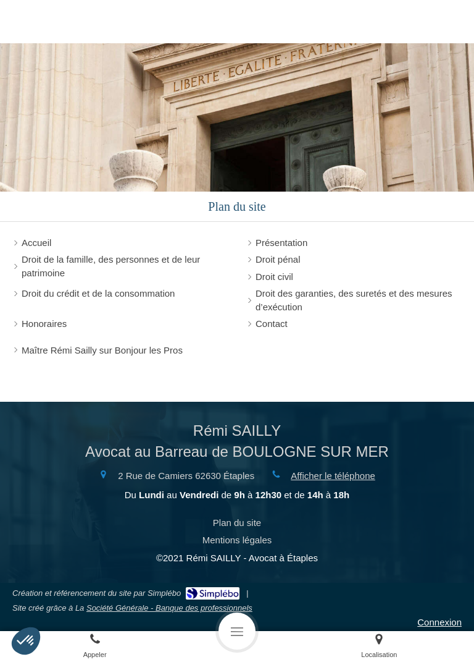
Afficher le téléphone (333, 475)
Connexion (439, 622)
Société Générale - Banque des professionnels (169, 608)
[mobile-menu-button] (237, 631)
